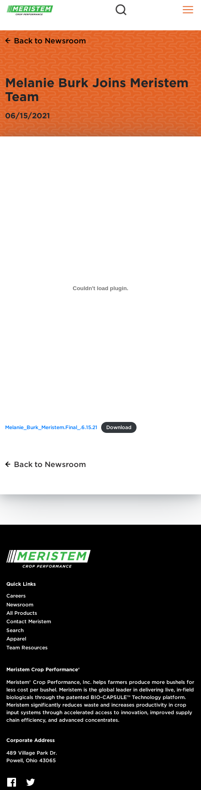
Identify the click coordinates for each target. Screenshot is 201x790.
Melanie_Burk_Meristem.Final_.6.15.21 (51, 427)
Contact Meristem (28, 622)
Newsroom (19, 605)
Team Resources (27, 648)
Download (118, 427)
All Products (21, 613)
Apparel (16, 639)
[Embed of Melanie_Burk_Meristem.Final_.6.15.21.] (100, 288)
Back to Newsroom (50, 40)
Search (15, 630)
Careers (16, 596)
